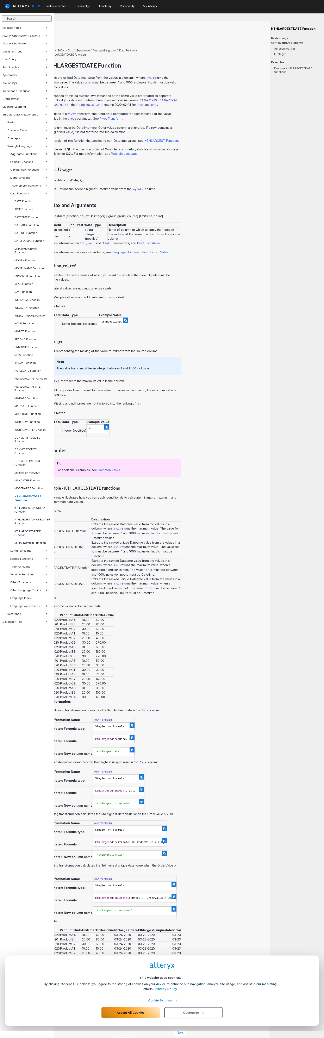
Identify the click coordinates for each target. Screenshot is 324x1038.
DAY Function (23, 291)
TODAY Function (25, 362)
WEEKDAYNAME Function (30, 315)
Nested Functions (28, 558)
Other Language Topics (28, 590)
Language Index (20, 598)
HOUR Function (24, 323)
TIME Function (23, 209)
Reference (27, 613)
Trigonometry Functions (28, 185)
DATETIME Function (26, 217)
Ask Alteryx (24, 83)
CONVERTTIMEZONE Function (27, 462)
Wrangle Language (27, 146)
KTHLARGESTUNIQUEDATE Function (31, 509)
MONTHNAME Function (29, 268)
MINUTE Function (25, 331)
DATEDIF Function (25, 233)
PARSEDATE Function (27, 370)
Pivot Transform (165, 107)
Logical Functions (28, 161)
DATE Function (23, 201)
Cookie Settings (160, 1007)
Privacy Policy (166, 996)
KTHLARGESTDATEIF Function (27, 533)
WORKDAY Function (27, 422)
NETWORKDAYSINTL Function (27, 388)
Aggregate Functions (28, 154)
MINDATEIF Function (27, 472)
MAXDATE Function (26, 406)
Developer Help (24, 621)
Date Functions (28, 193)
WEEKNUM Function (27, 299)
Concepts (27, 138)
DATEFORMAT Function (29, 240)
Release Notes (24, 27)
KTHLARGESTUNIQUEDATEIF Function (32, 521)
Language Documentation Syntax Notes (194, 241)
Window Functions (28, 574)
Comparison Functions (28, 169)
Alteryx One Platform (24, 43)
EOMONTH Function (27, 276)
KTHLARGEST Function (215, 129)
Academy (105, 6)
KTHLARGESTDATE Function (27, 498)
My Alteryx (150, 6)
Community (127, 6)
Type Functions (28, 566)
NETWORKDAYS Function (30, 378)
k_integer (280, 54)
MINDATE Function (26, 398)
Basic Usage (279, 38)
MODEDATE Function (27, 413)
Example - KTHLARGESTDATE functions (293, 70)
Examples (277, 62)
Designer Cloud (24, 51)
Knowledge (83, 6)
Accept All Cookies (131, 1019)
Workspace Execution (24, 91)
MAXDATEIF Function (27, 480)
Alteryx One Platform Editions (24, 35)
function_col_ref (284, 48)
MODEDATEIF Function (28, 488)
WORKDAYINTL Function (30, 429)
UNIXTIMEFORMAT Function (26, 250)
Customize (193, 1019)
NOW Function (23, 355)
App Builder (24, 75)
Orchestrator (24, 98)
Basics (27, 122)
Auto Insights (24, 67)
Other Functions (28, 582)
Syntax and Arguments (287, 42)
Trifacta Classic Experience (24, 114)
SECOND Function (25, 339)
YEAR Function (23, 284)
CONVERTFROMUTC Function (27, 439)
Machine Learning (24, 106)
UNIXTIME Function (26, 347)
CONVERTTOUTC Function (25, 451)
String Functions (28, 550)
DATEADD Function (26, 225)
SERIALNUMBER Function (30, 542)
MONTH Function (25, 260)
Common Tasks (27, 130)
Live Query (24, 59)
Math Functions (28, 177)
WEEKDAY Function (26, 307)
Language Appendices (28, 606)
